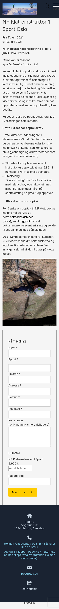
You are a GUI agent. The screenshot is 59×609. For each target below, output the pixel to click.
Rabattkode (16, 475)
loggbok (25, 221)
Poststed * (15, 408)
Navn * (13, 347)
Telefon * (14, 373)
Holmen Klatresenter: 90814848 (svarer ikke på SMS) (29, 545)
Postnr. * (14, 397)
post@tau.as (29, 573)
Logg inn (29, 603)
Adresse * (14, 385)
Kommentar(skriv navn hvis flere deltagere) (28, 422)
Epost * (13, 359)
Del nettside (29, 586)
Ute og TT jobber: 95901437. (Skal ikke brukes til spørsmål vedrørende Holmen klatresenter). (29, 555)
